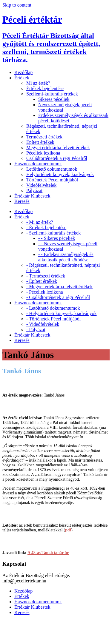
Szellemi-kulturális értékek (52, 93)
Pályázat (34, 190)
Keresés (22, 201)
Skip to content (16, 4)
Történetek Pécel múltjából (52, 179)
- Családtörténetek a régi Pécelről (58, 297)
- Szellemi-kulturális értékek (53, 232)
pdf (68, 530)
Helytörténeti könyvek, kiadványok (60, 174)
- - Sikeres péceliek (56, 238)
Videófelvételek (41, 185)
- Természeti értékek (45, 275)
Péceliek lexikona (43, 152)
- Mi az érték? (39, 222)
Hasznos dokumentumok (38, 163)
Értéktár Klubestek (32, 195)
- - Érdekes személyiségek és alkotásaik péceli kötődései (65, 257)
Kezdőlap (23, 72)
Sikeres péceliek (53, 99)
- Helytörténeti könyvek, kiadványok (61, 313)
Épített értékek (40, 142)
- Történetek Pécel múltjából (53, 318)
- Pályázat (35, 329)
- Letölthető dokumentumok (53, 308)
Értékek (21, 77)
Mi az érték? (38, 83)
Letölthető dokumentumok (51, 169)
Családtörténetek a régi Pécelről (56, 158)
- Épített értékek (41, 281)
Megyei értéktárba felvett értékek (58, 147)
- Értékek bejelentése (46, 227)
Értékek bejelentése (45, 88)
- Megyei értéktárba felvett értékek (59, 286)
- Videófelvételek (42, 324)
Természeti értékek (44, 136)
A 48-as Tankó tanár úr (48, 552)
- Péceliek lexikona (44, 291)
